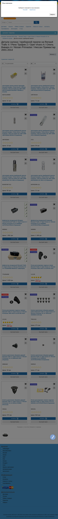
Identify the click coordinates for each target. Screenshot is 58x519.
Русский (25, 9)
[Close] (55, 3)
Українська (32, 9)
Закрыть (52, 14)
